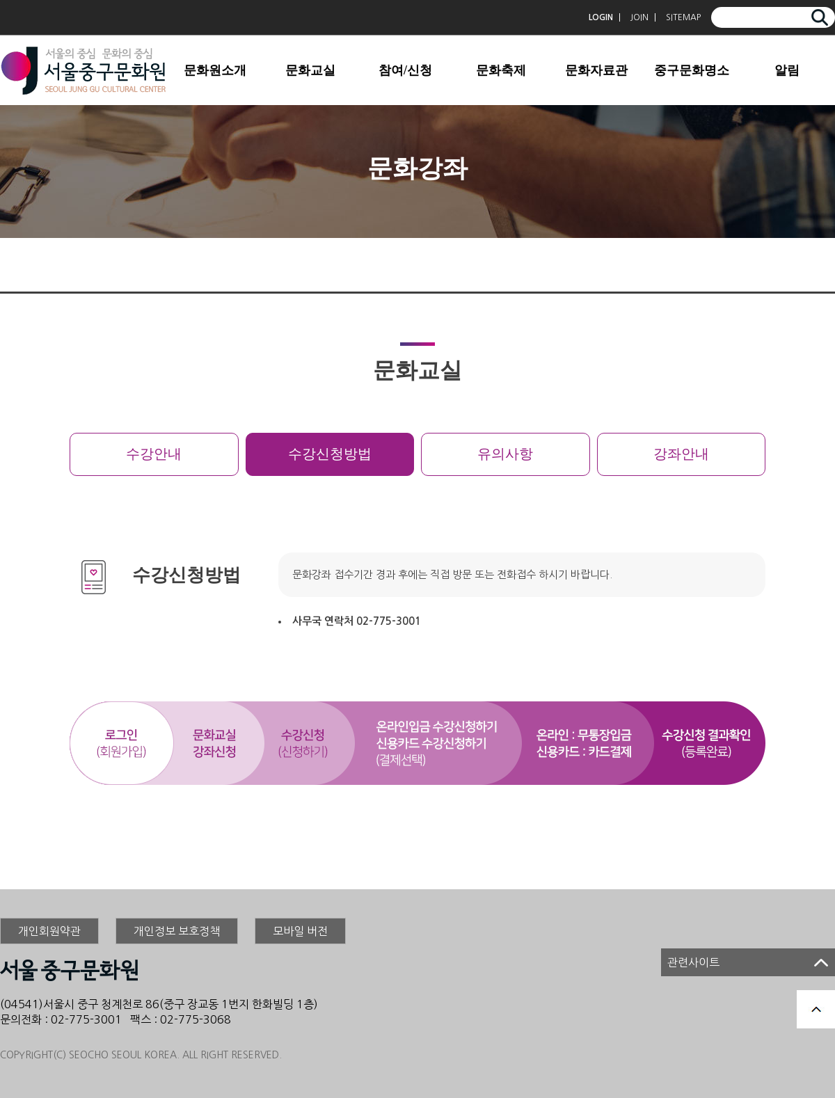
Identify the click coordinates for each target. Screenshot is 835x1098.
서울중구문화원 (83, 70)
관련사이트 (693, 962)
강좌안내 (681, 454)
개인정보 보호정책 (177, 931)
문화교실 (310, 70)
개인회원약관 (49, 931)
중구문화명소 (691, 70)
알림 (787, 70)
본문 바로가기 (0, 0)
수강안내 (154, 454)
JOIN (639, 17)
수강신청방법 (330, 454)
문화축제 (501, 70)
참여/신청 (405, 70)
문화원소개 (215, 70)
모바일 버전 (300, 931)
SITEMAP (683, 17)
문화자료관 (596, 70)
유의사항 (505, 454)
